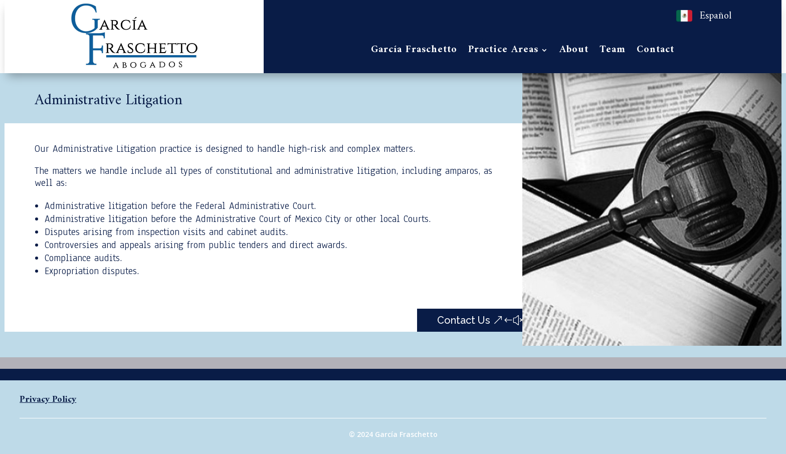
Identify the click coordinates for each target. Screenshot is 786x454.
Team (613, 52)
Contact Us (463, 320)
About (573, 52)
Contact (655, 52)
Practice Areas (503, 52)
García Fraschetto (414, 52)
